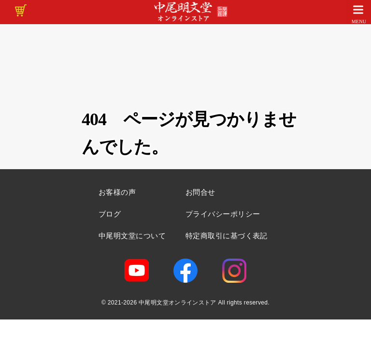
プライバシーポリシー (223, 214)
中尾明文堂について (132, 236)
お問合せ (200, 192)
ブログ (110, 214)
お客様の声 (117, 192)
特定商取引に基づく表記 (227, 236)
